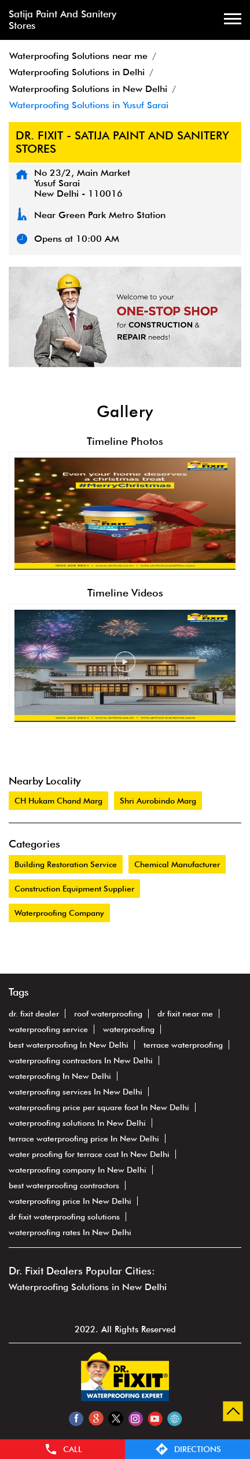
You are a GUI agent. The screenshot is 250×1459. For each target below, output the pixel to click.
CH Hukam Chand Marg (58, 800)
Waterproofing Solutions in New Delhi (88, 1286)
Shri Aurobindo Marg (158, 800)
